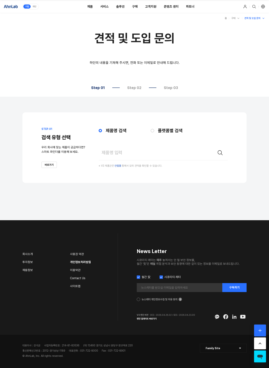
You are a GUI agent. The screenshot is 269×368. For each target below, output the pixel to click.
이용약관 (75, 270)
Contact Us (77, 278)
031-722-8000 (89, 350)
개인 (34, 6)
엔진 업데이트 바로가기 (147, 318)
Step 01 (98, 87)
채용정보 (27, 270)
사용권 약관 (77, 254)
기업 (27, 6)
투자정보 (27, 262)
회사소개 (27, 254)
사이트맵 (75, 286)
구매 (233, 18)
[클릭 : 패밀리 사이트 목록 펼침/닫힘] (223, 348)
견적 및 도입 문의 (252, 18)
